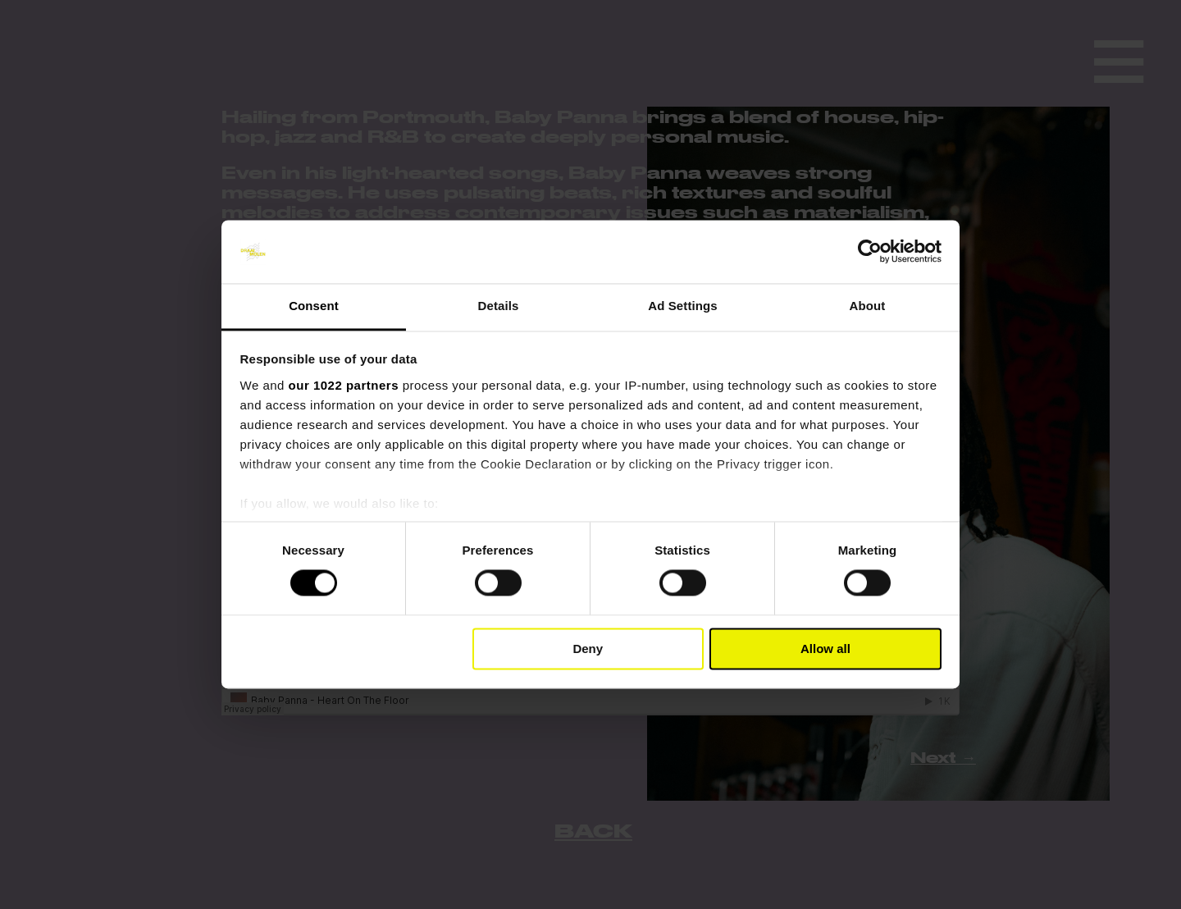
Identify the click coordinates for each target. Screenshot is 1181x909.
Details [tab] (498, 306)
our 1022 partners (344, 385)
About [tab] (868, 306)
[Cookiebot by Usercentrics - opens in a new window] (870, 252)
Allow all (825, 648)
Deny (587, 648)
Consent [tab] (314, 306)
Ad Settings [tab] (682, 306)
